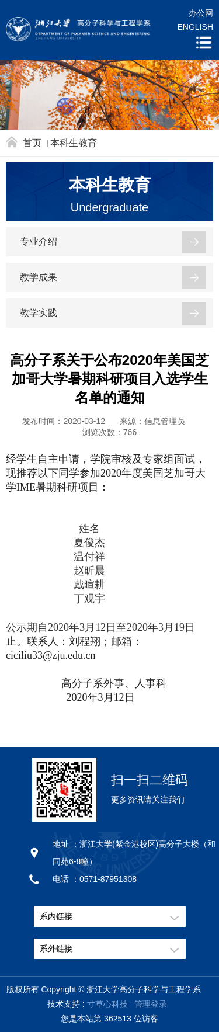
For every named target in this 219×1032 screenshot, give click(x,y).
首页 (32, 143)
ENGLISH (195, 27)
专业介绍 (38, 241)
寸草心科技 (107, 1004)
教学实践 (38, 313)
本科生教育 (73, 143)
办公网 (201, 13)
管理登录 (150, 1004)
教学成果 (38, 277)
